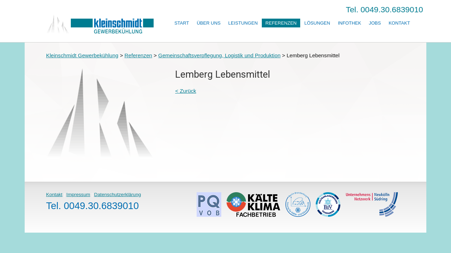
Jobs (375, 23)
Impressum (78, 194)
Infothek (349, 23)
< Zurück (185, 91)
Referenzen (281, 23)
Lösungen (317, 23)
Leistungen (243, 23)
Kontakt (399, 23)
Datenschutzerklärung (117, 194)
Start (181, 23)
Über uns (209, 23)
